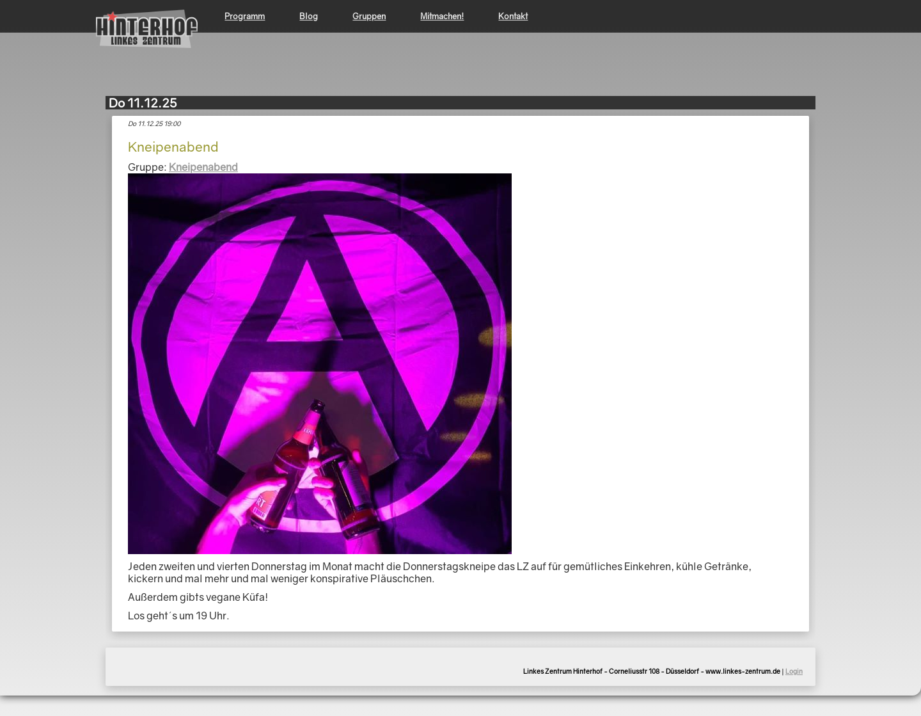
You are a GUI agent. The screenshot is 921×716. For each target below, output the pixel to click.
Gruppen (369, 16)
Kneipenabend (203, 167)
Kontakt (513, 16)
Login (794, 671)
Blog (308, 16)
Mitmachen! (442, 16)
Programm (244, 16)
